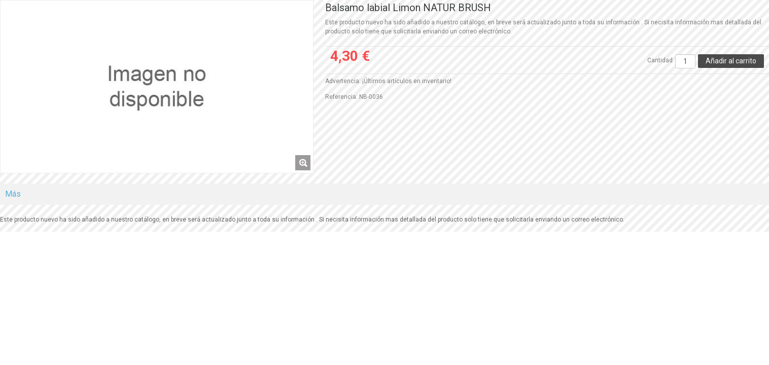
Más (13, 194)
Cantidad (660, 60)
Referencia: (341, 96)
